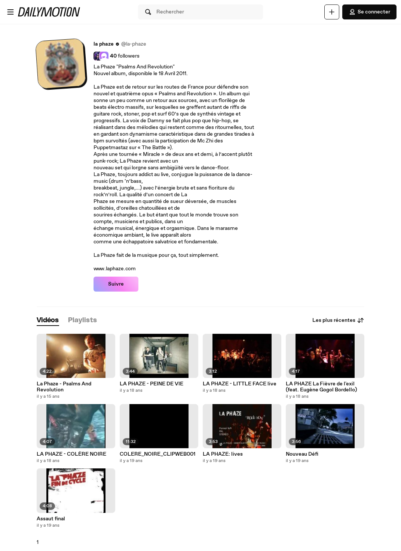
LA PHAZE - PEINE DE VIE (151, 384)
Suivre (116, 284)
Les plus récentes (338, 320)
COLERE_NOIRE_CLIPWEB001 (157, 454)
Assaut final (51, 519)
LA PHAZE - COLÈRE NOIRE (71, 454)
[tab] (48, 320)
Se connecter (369, 12)
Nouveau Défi (302, 454)
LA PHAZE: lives (223, 454)
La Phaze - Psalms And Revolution (64, 387)
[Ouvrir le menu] (10, 11)
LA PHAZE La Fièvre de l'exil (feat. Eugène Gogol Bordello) (321, 387)
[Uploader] (331, 11)
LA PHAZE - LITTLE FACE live (239, 384)
